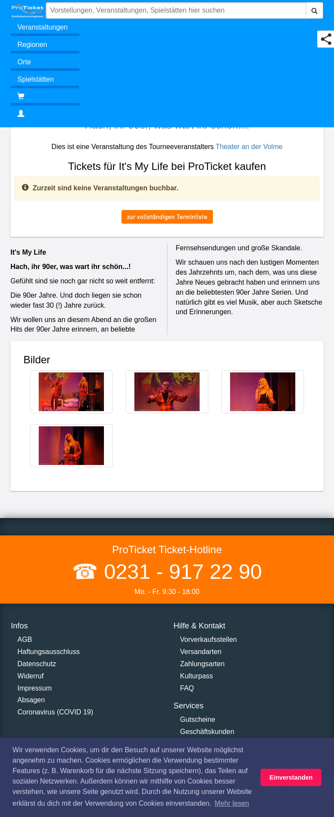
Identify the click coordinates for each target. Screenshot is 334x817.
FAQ (187, 688)
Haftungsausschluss (48, 651)
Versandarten (200, 651)
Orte (24, 62)
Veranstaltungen (42, 27)
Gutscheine (197, 719)
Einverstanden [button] (291, 777)
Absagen (31, 700)
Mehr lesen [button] (232, 803)
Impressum (34, 688)
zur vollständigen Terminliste (167, 216)
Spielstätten (35, 79)
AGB (24, 639)
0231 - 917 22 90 (180, 571)
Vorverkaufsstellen (208, 639)
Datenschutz (36, 664)
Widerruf (30, 676)
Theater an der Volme (249, 146)
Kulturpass (196, 676)
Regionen (32, 44)
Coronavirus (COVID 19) (55, 712)
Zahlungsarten (202, 664)
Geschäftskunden (207, 731)
